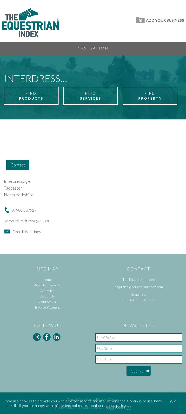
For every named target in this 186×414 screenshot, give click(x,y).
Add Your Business (160, 20)
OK (173, 401)
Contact (18, 164)
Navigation (93, 48)
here (158, 401)
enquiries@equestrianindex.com (138, 287)
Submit (137, 371)
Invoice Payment (47, 307)
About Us (47, 296)
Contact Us (47, 302)
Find (31, 96)
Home (47, 279)
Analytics (47, 291)
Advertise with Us (47, 285)
